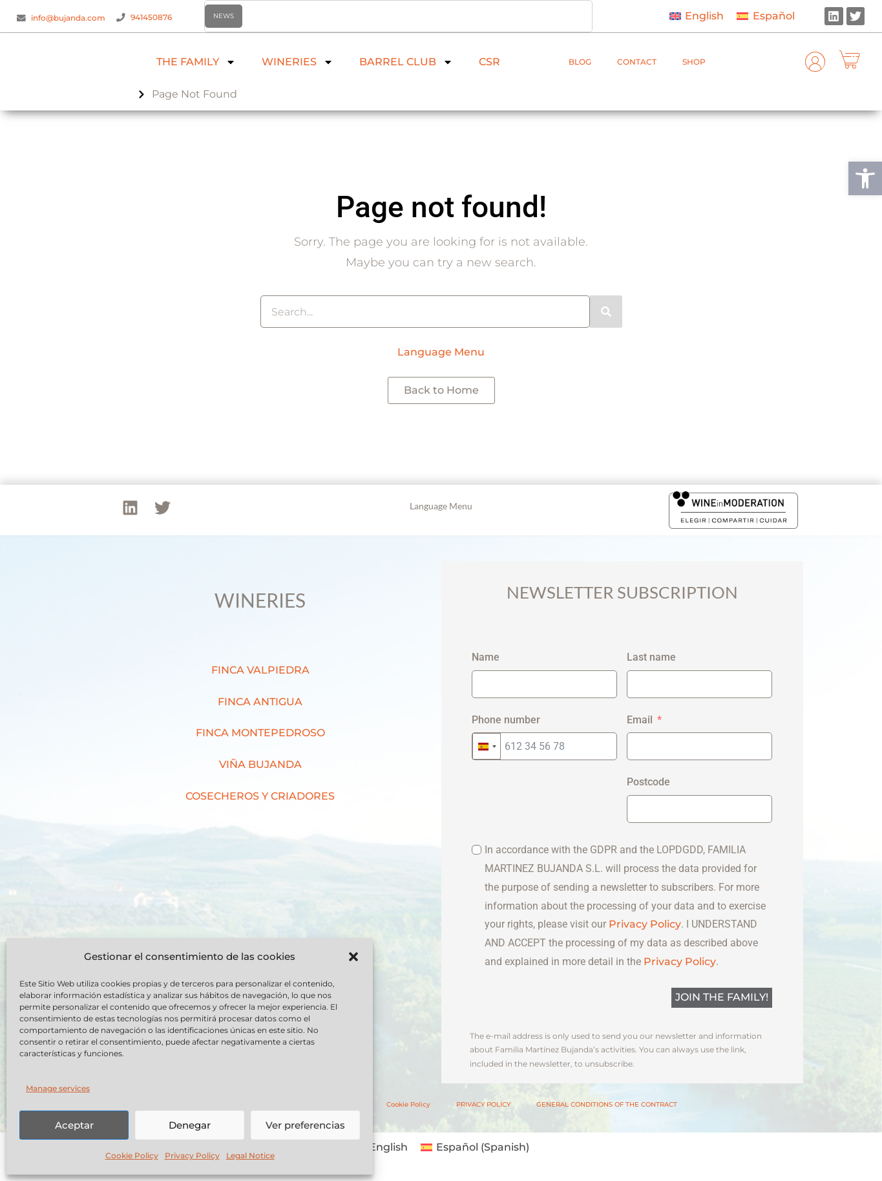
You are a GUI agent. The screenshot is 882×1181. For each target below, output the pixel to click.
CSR (489, 62)
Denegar (190, 1125)
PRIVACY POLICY (483, 1104)
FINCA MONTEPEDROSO (260, 733)
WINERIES (297, 62)
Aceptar (74, 1125)
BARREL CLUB (406, 62)
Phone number (506, 720)
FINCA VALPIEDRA (260, 670)
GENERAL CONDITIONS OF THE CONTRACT (606, 1104)
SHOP (694, 62)
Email (640, 720)
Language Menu (441, 352)
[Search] (606, 311)
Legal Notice (250, 1155)
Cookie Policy (131, 1155)
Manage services (58, 1088)
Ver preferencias (305, 1125)
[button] (865, 178)
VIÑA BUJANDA (260, 764)
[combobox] (486, 746)
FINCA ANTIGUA (260, 702)
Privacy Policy (192, 1155)
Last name (651, 657)
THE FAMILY (196, 62)
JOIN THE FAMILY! (721, 997)
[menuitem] (696, 17)
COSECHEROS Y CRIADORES (260, 796)
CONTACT (636, 62)
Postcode (648, 782)
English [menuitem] (704, 16)
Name (485, 657)
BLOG (580, 62)
